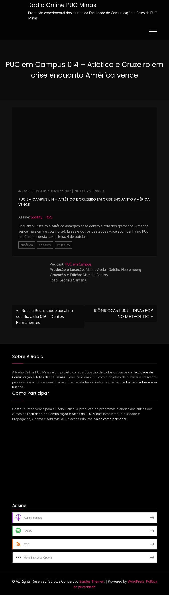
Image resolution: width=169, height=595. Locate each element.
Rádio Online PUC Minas (62, 5)
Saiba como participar (110, 419)
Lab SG (27, 191)
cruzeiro (63, 245)
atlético (45, 245)
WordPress (136, 581)
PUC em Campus (92, 191)
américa (26, 245)
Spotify (36, 217)
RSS (49, 217)
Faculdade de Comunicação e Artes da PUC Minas (64, 414)
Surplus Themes (91, 581)
